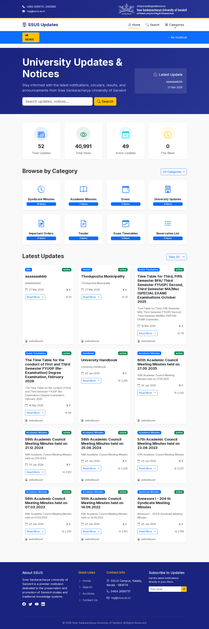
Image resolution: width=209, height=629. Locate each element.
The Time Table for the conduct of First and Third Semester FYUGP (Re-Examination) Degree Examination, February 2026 (47, 370)
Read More (35, 296)
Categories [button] (174, 24)
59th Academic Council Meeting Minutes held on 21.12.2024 (46, 443)
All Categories (172, 172)
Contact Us (88, 600)
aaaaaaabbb (36, 276)
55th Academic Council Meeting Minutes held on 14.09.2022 (102, 503)
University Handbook (99, 360)
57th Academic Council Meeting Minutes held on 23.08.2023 (158, 443)
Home (134, 24)
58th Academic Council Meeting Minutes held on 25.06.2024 (102, 443)
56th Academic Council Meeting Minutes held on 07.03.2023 (46, 503)
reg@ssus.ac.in (36, 11)
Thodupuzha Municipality (103, 276)
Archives (86, 593)
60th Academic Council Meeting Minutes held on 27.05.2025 (158, 364)
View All (177, 257)
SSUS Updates (40, 24)
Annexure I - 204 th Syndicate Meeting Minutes (154, 503)
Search (152, 24)
